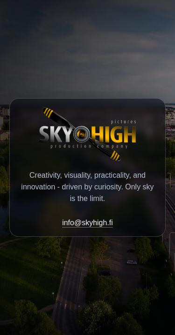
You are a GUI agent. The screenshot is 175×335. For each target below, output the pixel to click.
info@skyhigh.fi (87, 223)
